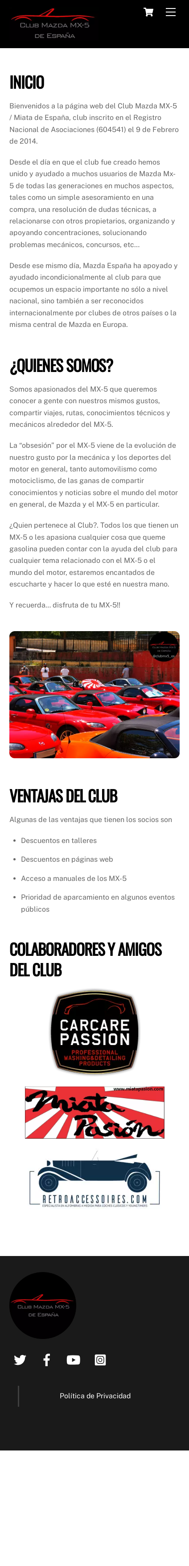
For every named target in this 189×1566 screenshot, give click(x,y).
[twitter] (21, 1359)
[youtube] (75, 1359)
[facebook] (48, 1359)
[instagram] (102, 1359)
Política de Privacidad (95, 1396)
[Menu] (171, 12)
